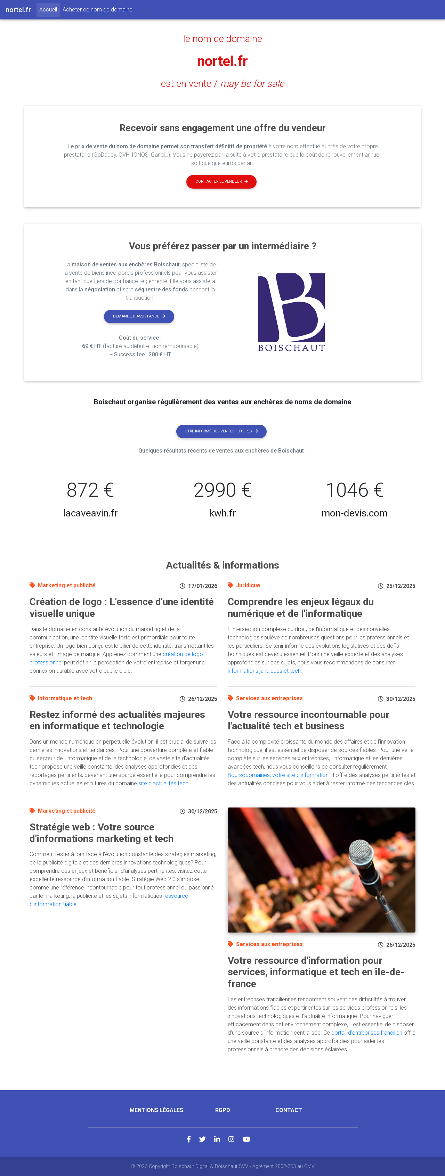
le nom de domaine (222, 38)
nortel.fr (222, 61)
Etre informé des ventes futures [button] (221, 431)
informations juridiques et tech (264, 671)
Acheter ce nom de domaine (97, 9)
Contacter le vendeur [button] (221, 181)
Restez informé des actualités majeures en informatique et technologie (117, 720)
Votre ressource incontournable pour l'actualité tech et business (308, 720)
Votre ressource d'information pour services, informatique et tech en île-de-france (316, 972)
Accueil (49, 9)
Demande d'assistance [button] (139, 316)
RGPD (222, 1110)
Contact (288, 1110)
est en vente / (222, 83)
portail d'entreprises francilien (366, 1032)
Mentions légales (156, 1110)
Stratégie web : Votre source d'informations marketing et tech (101, 833)
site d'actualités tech (163, 783)
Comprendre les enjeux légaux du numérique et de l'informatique (301, 607)
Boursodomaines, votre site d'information (278, 775)
